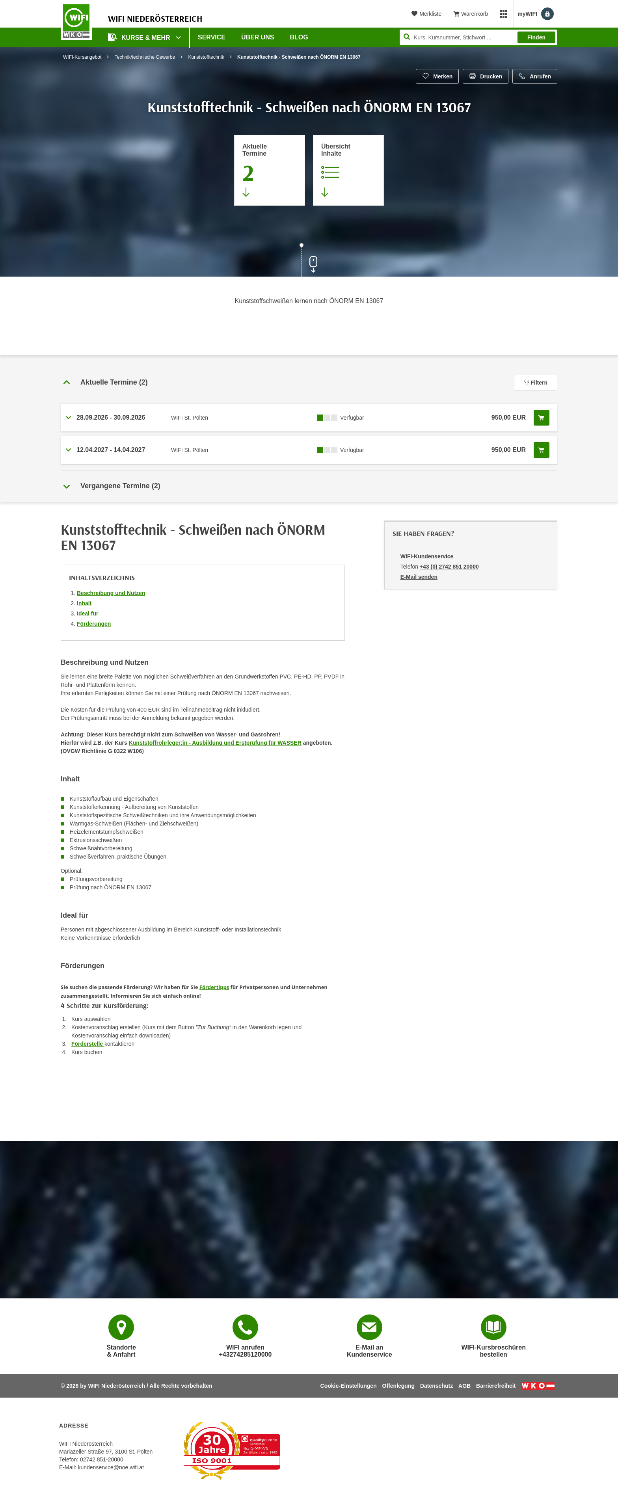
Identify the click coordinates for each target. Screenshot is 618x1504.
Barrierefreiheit (496, 1386)
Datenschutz (436, 1386)
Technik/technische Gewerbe (145, 57)
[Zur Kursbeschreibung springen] (348, 170)
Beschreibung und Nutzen (111, 593)
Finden (536, 37)
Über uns (257, 37)
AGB (464, 1386)
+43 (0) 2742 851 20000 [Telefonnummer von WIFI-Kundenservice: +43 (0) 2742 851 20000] (449, 566)
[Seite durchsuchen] (478, 37)
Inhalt (84, 603)
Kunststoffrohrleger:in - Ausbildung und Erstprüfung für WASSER (215, 743)
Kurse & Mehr (140, 37)
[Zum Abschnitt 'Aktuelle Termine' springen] (269, 170)
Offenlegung (398, 1386)
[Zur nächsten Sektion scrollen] (309, 261)
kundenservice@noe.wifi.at (111, 1467)
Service (211, 37)
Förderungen (94, 624)
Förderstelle (87, 1044)
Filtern (535, 382)
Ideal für (87, 613)
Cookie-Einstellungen (348, 1386)
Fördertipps (214, 987)
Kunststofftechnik (206, 57)
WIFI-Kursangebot (82, 57)
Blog (299, 37)
